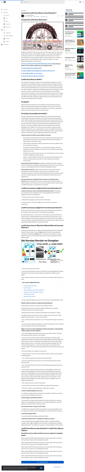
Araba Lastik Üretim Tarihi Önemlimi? (32, 68)
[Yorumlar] (63, 16)
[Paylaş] (60, 16)
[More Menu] (83, 2)
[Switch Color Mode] (80, 2)
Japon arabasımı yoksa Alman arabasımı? (34, 290)
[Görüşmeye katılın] (42, 462)
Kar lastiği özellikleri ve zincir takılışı (33, 73)
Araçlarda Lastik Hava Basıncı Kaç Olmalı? (33, 76)
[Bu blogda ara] (21, 2)
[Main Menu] (2, 2)
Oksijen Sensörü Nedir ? (30, 296)
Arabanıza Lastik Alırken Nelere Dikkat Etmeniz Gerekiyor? (36, 63)
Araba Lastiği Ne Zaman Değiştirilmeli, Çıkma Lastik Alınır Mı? (38, 70)
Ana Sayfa (23, 10)
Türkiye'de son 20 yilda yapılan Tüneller (33, 292)
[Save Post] (58, 16)
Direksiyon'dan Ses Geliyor (30, 285)
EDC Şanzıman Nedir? (29, 294)
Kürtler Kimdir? (27, 288)
